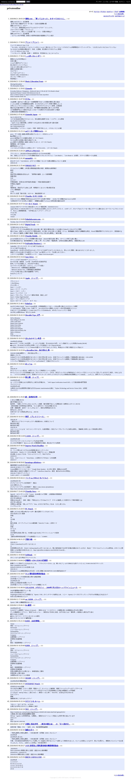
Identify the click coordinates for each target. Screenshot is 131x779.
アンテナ (99, 2)
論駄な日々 (29, 730)
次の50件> (121, 14)
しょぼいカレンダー (33, 56)
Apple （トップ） (32, 278)
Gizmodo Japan (31, 114)
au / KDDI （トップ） (33, 599)
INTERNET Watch (32, 684)
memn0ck (29, 158)
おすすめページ (119, 16)
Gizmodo (28, 88)
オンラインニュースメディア (7, 4)
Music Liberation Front (34, 81)
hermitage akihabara (33, 462)
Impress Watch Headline (34, 446)
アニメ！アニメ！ (32, 42)
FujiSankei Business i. (33, 243)
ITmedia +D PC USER (33, 196)
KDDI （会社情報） (33, 621)
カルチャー (110, 11)
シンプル (105, 2)
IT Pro (27, 99)
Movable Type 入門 (32, 315)
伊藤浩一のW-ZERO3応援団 (36, 560)
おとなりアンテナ (109, 16)
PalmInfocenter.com (33, 219)
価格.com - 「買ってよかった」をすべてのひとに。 (45, 19)
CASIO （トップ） (32, 436)
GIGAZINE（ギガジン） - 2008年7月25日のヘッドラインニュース (51, 587)
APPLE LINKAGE (32, 151)
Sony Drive (29, 257)
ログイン (122, 2)
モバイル (96, 11)
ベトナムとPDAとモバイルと (36, 478)
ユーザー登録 (113, 2)
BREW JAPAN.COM (33, 757)
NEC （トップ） (31, 709)
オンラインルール (18, 4)
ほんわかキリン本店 (33, 338)
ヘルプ (128, 2)
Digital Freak (30, 224)
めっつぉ (28, 364)
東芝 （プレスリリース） (35, 417)
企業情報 (121, 11)
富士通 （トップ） (32, 377)
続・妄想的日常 (31, 397)
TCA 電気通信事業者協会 (35, 574)
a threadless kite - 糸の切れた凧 (37, 350)
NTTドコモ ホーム (32, 701)
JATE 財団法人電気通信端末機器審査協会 (41, 746)
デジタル (103, 11)
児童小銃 (28, 539)
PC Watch (29, 509)
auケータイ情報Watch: (34, 131)
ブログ (116, 11)
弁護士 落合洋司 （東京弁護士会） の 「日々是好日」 (47, 724)
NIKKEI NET (30, 165)
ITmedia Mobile (31, 236)
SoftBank (28, 555)
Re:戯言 (28, 605)
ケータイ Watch (31, 204)
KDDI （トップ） (32, 645)
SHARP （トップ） (32, 678)
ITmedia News (30, 491)
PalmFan (28, 304)
